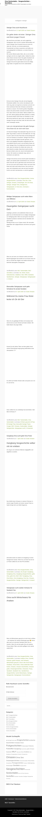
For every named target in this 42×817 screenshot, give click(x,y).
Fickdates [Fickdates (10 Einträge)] (17, 742)
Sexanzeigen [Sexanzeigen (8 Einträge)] (9, 765)
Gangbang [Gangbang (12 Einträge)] (17, 749)
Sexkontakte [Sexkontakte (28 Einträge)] (12, 773)
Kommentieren (11, 189)
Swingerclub (24, 580)
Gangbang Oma (11, 574)
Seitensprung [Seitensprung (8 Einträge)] (31, 763)
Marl (22, 274)
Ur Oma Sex (18, 187)
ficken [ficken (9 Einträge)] (22, 742)
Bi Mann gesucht (25, 422)
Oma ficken (10, 578)
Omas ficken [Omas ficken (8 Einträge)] (31, 760)
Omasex (14, 182)
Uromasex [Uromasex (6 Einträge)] (8, 778)
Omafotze (9, 664)
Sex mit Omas (29, 182)
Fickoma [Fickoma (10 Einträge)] (31, 746)
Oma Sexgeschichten (23, 178)
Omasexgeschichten (16, 669)
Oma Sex (25, 180)
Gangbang (30, 572)
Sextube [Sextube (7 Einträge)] (16, 776)
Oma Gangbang (18, 578)
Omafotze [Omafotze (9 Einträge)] (26, 752)
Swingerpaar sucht (20, 428)
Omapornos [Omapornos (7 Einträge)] (24, 754)
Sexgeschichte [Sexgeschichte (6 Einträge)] (23, 765)
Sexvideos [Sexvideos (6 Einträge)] (21, 776)
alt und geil (24, 572)
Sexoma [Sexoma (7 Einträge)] (26, 773)
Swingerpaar (23, 277)
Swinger (9, 184)
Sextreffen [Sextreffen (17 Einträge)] (10, 776)
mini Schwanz (25, 660)
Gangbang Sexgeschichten (23, 574)
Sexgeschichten (11, 580)
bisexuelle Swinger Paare (23, 424)
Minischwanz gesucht (13, 662)
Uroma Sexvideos (10, 730)
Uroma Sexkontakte (11, 728)
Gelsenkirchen (11, 274)
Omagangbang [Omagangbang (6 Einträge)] (14, 754)
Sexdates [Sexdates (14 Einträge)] (16, 765)
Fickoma (9, 660)
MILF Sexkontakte (22, 270)
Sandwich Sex (17, 671)
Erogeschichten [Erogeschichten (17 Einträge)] (23, 740)
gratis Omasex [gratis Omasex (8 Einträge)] (30, 749)
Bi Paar (33, 422)
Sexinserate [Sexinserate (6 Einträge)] (27, 769)
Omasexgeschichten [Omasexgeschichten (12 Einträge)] (12, 760)
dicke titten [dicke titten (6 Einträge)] (14, 740)
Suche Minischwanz (21, 673)
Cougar (9, 426)
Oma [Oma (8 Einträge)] (22, 752)
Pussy (30, 669)
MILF (12, 426)
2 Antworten (29, 428)
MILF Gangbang (24, 576)
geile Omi (12, 576)
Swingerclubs (10, 428)
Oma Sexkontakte (10, 723)
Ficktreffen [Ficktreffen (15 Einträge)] (10, 749)
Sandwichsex (10, 277)
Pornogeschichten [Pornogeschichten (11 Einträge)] (17, 763)
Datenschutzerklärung (20, 798)
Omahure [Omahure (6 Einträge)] (20, 754)
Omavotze (25, 669)
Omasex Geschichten (22, 666)
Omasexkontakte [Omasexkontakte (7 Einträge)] (24, 760)
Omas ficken (16, 664)
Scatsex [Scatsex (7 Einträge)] (25, 763)
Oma (30, 576)
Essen (27, 272)
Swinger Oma (15, 184)
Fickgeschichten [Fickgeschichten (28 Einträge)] (13, 745)
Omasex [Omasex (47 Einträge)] (11, 757)
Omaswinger (20, 182)
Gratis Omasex (31, 30)
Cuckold (31, 658)
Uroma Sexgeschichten (12, 727)
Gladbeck (18, 274)
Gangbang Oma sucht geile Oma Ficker (19, 436)
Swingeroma (23, 184)
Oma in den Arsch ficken (26, 662)
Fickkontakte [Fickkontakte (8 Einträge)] (25, 746)
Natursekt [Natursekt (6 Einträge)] (19, 752)
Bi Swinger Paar (11, 424)
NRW (25, 274)
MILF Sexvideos (10, 719)
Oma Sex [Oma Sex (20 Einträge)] (20, 757)
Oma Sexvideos (10, 725)
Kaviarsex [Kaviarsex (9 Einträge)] (9, 752)
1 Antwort (10, 279)
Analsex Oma (24, 658)
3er (20, 272)
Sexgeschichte (11, 673)
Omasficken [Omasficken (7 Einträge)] (9, 763)
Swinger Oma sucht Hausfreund (17, 27)
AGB (6, 798)
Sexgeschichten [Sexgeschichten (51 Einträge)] (15, 768)
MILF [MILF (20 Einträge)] (14, 752)
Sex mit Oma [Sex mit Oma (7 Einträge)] (21, 773)
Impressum (11, 798)
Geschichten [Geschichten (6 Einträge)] (23, 748)
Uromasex (25, 187)
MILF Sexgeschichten (11, 715)
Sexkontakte (23, 426)
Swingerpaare (10, 187)
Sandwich (31, 274)
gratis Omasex (16, 660)
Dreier (23, 272)
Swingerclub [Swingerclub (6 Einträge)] (30, 776)
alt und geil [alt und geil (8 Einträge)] (9, 740)
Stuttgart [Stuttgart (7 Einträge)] (25, 776)
